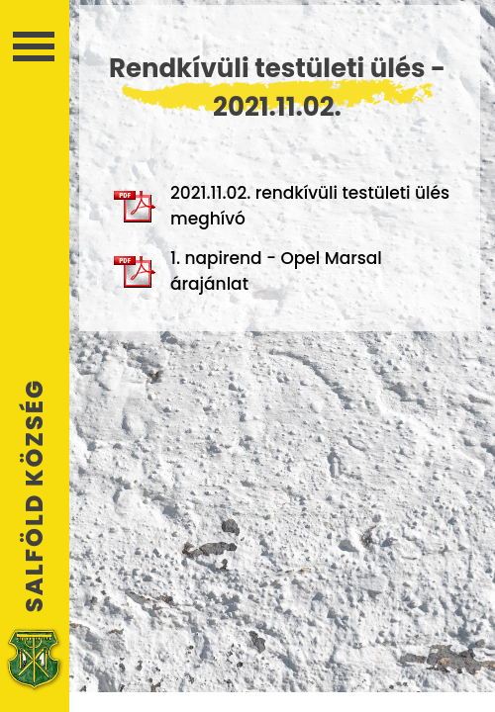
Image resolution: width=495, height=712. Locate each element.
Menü (33, 46)
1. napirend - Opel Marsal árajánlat (248, 271)
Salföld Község (35, 495)
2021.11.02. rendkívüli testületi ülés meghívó (281, 205)
